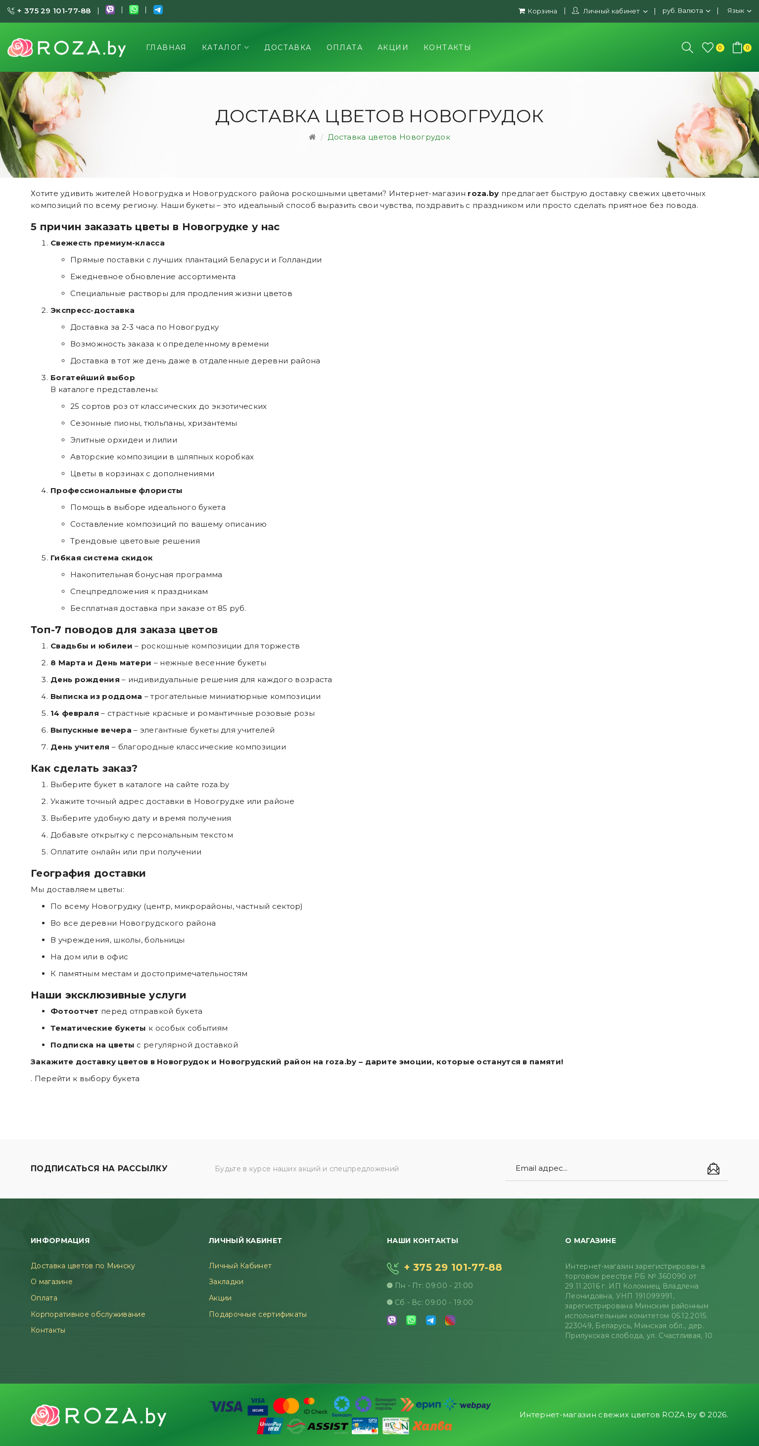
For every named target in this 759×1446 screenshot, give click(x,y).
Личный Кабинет (240, 1265)
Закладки (226, 1281)
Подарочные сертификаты (258, 1314)
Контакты (48, 1330)
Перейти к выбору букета (87, 1078)
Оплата (44, 1298)
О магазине (52, 1281)
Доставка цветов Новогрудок (389, 137)
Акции (220, 1298)
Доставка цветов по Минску (83, 1265)
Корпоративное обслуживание (88, 1314)
